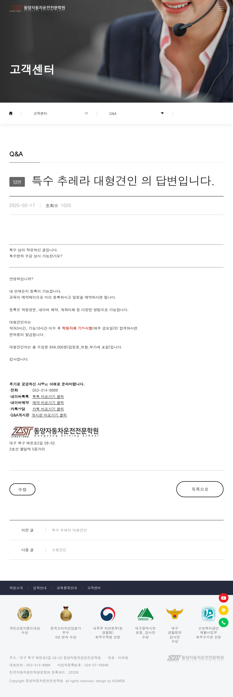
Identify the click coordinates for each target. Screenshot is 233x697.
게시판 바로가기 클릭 (49, 414)
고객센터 (94, 587)
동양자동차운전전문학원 (37, 8)
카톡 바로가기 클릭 (48, 408)
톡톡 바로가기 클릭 (48, 396)
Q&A (112, 113)
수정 (22, 489)
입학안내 (40, 587)
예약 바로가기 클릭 (48, 402)
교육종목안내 (67, 587)
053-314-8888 (38, 664)
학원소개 (16, 587)
